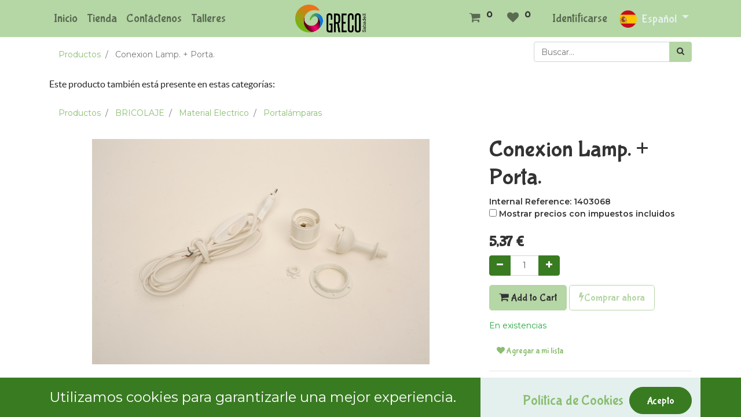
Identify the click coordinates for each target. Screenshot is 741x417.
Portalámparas (292, 113)
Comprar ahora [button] (612, 297)
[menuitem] (65, 18)
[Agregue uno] (549, 265)
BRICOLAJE (139, 113)
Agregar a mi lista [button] (530, 351)
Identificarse (579, 18)
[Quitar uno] (500, 265)
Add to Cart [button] (528, 297)
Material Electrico (214, 113)
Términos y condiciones (536, 386)
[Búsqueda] (680, 52)
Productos (79, 54)
